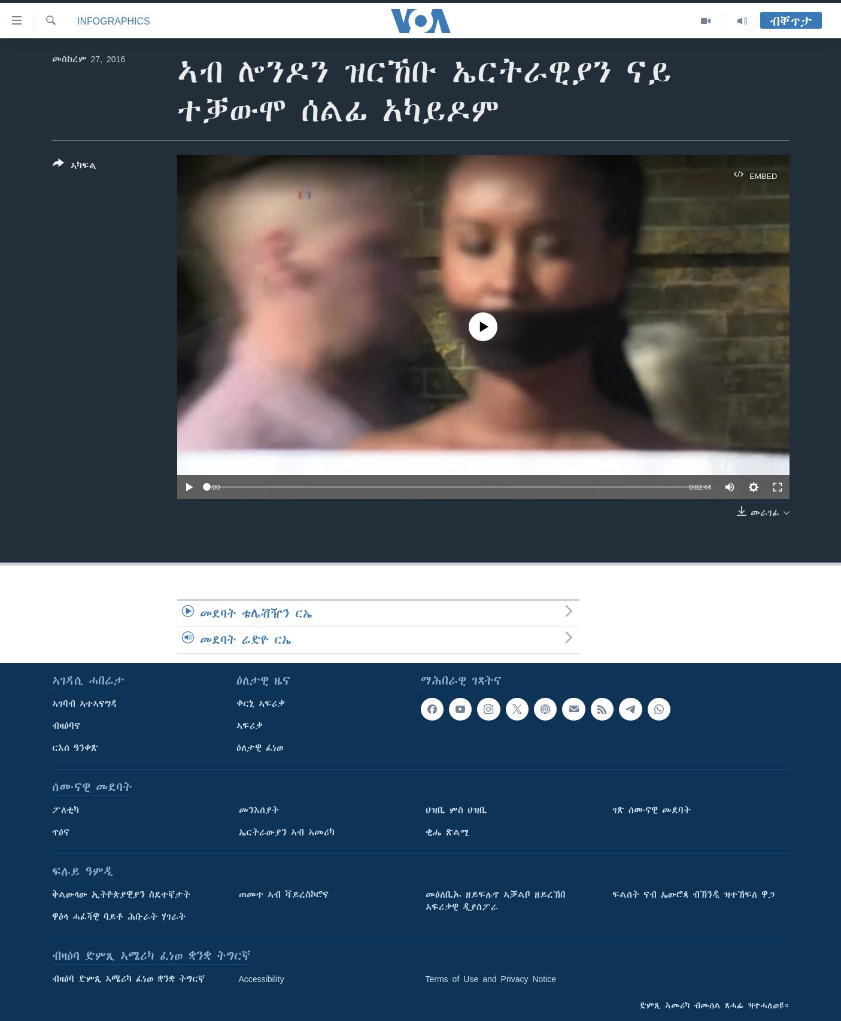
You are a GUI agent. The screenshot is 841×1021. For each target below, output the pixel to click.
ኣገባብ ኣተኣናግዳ (84, 703)
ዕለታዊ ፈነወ (259, 748)
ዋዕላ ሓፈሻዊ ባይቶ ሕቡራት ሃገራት (119, 916)
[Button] (74, 167)
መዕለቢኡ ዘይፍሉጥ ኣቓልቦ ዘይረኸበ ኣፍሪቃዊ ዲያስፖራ (496, 901)
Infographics (113, 21)
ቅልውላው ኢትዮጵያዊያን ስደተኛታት (121, 894)
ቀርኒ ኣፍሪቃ (260, 703)
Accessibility (261, 979)
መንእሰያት (259, 810)
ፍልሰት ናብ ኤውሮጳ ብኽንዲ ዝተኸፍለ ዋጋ (693, 894)
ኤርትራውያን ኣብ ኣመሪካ (287, 832)
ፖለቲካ (65, 810)
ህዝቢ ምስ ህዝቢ (456, 810)
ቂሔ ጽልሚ (447, 832)
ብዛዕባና (66, 726)
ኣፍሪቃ (249, 726)
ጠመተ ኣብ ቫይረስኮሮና (284, 894)
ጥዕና (60, 832)
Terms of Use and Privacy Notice (491, 979)
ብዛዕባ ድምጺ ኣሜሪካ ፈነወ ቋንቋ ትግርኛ (128, 979)
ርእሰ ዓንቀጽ (75, 748)
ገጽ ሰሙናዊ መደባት (651, 810)
